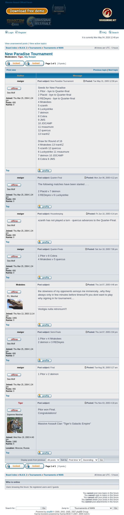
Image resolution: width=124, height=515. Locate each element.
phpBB (49, 512)
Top (7, 170)
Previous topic (100, 70)
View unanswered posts (16, 43)
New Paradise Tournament (28, 54)
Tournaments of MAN (53, 48)
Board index (11, 48)
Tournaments (35, 48)
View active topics (37, 43)
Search (114, 32)
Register (20, 32)
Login (9, 32)
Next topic (113, 70)
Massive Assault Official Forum (18, 2)
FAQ (103, 32)
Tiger (20, 57)
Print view (11, 70)
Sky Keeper (30, 57)
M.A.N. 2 (23, 48)
